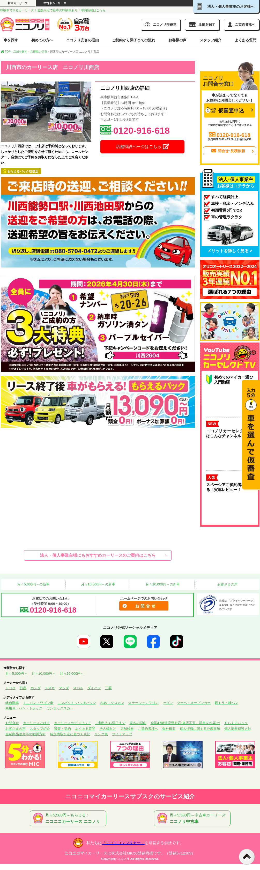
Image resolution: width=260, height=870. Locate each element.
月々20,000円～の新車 (162, 584)
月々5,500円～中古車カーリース (193, 818)
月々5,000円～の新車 (32, 584)
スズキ (50, 688)
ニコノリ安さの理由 (82, 40)
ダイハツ (94, 688)
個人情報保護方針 (237, 729)
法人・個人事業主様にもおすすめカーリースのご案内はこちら (98, 555)
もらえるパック (236, 723)
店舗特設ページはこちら (142, 146)
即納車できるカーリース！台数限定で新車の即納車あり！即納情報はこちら (53, 10)
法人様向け (107, 729)
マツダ (64, 688)
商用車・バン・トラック (23, 708)
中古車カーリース (54, 3)
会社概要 (169, 729)
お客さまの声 (226, 584)
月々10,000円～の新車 (97, 584)
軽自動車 (12, 703)
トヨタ (10, 688)
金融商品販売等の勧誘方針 (25, 734)
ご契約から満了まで (110, 723)
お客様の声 (177, 40)
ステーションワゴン (143, 703)
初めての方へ (42, 40)
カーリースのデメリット (72, 723)
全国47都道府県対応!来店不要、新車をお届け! (185, 723)
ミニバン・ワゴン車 (38, 703)
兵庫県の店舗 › (39, 51)
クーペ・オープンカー (194, 703)
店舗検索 (127, 729)
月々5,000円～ (16, 673)
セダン (168, 703)
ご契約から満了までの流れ (133, 40)
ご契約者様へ (148, 729)
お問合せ (12, 723)
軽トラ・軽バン (226, 703)
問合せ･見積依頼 (228, 151)
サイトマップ (122, 734)
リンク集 (101, 734)
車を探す (11, 40)
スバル (78, 688)
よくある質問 (245, 40)
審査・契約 (62, 729)
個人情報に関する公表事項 (200, 729)
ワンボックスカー (60, 708)
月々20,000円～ (72, 673)
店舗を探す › (21, 51)
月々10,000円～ (44, 673)
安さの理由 (138, 723)
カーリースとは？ (36, 723)
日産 (23, 688)
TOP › (7, 51)
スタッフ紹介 (210, 40)
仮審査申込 (224, 110)
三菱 (108, 688)
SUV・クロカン (112, 703)
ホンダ (36, 688)
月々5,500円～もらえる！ (69, 818)
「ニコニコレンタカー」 (123, 843)
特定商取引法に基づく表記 (70, 734)
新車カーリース (18, 3)
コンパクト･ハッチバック (76, 703)
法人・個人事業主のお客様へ (225, 6)
